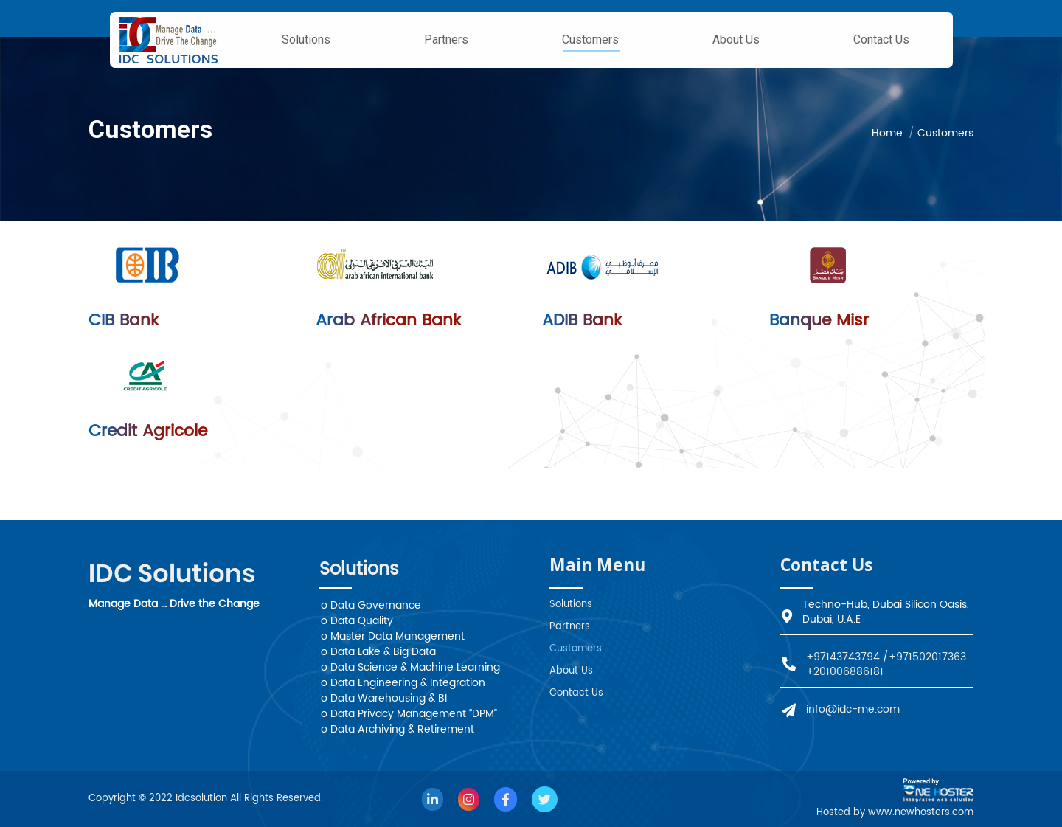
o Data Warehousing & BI (384, 698)
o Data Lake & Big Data (378, 651)
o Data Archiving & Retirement (397, 729)
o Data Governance (371, 605)
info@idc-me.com (853, 709)
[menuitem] (306, 40)
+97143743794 (843, 656)
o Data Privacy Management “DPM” (409, 713)
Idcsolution (203, 798)
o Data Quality (357, 620)
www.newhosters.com (921, 812)
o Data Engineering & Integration (403, 682)
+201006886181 (845, 671)
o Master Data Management (393, 636)
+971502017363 (927, 656)
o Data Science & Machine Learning (410, 667)
